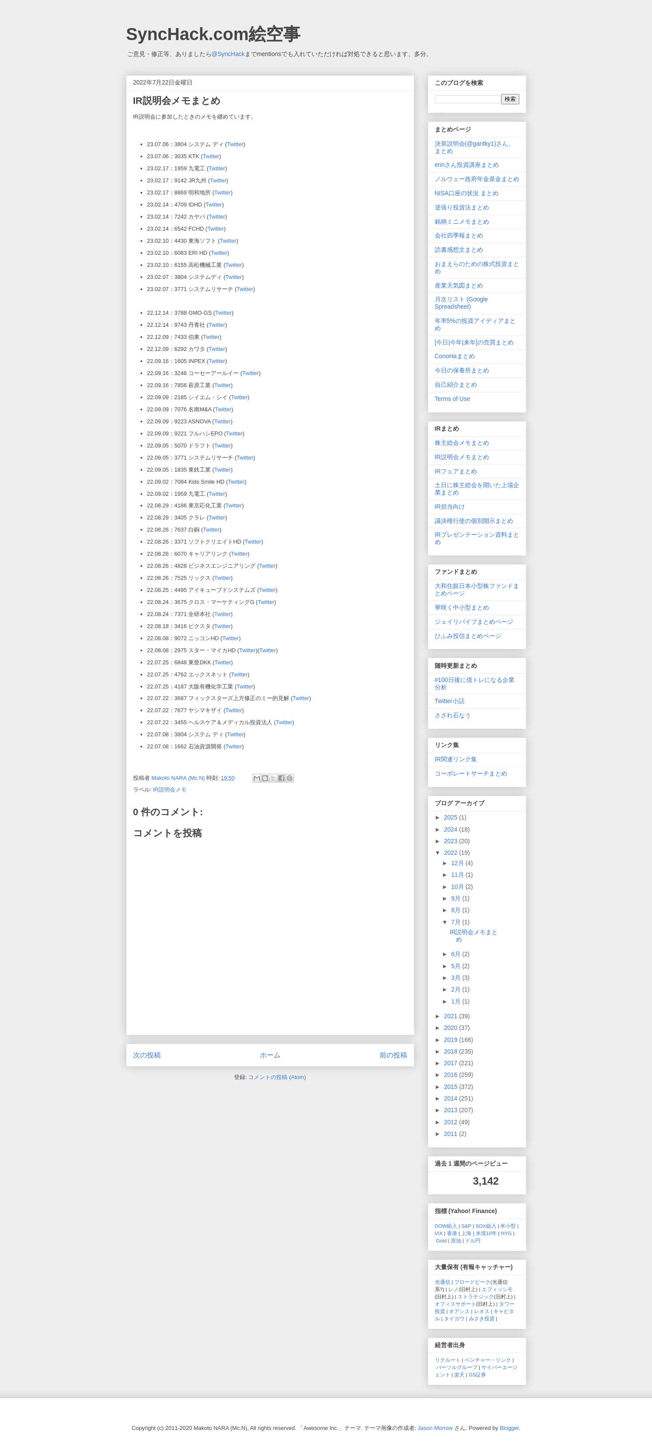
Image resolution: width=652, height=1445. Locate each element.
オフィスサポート (455, 1304)
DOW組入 (446, 1226)
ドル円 (472, 1240)
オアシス (459, 1311)
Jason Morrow (435, 1428)
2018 (451, 1051)
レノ (453, 1289)
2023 (451, 841)
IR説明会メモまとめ (462, 457)
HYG (506, 1233)
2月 (456, 989)
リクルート (448, 1360)
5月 (456, 966)
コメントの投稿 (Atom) (277, 1077)
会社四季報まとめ (459, 235)
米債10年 (486, 1233)
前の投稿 (393, 1055)
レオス (482, 1311)
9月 (456, 898)
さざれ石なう (453, 715)
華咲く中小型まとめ (462, 607)
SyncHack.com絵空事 (213, 34)
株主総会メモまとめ (462, 442)
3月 (456, 977)
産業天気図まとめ (459, 285)
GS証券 (478, 1374)
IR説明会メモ (170, 789)
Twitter (235, 144)
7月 (456, 922)
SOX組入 (485, 1226)
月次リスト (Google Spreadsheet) (461, 303)
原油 (456, 1240)
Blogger (509, 1428)
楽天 (459, 1374)
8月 (456, 910)
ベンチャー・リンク (488, 1360)
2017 (451, 1063)
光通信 (442, 1282)
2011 (451, 1133)
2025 (451, 817)
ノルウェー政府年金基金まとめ (477, 178)
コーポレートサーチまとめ (471, 773)
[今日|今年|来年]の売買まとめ (474, 342)
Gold (441, 1240)
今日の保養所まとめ (462, 370)
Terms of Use (452, 398)
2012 (451, 1122)
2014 (451, 1098)
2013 (451, 1110)
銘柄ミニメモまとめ (462, 221)
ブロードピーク (472, 1282)
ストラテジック (476, 1296)
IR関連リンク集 (456, 759)
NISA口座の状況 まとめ (467, 193)
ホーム (270, 1055)
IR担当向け (450, 506)
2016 (451, 1074)
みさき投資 (482, 1318)
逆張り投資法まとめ (462, 207)
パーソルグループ (456, 1367)
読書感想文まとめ (459, 249)
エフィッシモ (497, 1289)
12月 (458, 863)
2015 (451, 1086)
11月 (458, 874)
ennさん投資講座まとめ (467, 164)
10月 (458, 886)
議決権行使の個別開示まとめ (474, 520)
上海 (466, 1233)
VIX (439, 1233)
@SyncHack (228, 53)
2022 (451, 852)
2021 (451, 1016)
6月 (456, 954)
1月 (456, 1001)
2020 (451, 1027)
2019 (451, 1039)
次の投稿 (147, 1055)
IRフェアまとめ (456, 471)
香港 (452, 1233)
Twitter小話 (450, 700)
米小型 (508, 1226)
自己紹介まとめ (456, 384)
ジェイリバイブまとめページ (474, 621)
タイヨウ (454, 1318)
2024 (451, 829)
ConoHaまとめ (455, 356)
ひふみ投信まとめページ (468, 635)
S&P (466, 1226)
